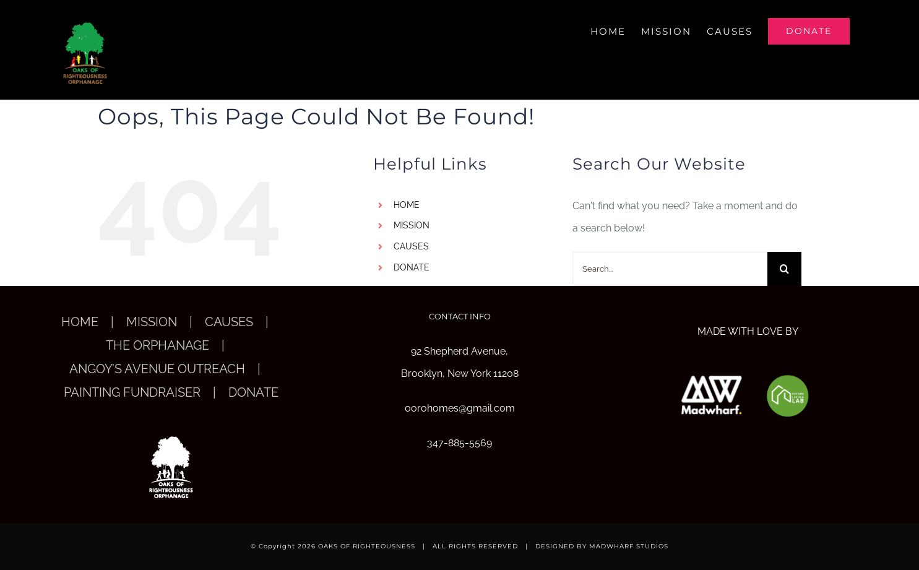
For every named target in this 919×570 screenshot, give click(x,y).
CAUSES (411, 246)
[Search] (784, 269)
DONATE (411, 267)
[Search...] (669, 269)
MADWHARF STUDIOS (628, 546)
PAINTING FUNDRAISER (132, 392)
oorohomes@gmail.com (460, 408)
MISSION (411, 225)
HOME (407, 205)
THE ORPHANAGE (157, 345)
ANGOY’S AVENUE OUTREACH (157, 368)
